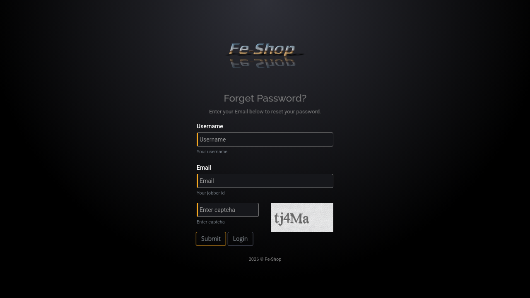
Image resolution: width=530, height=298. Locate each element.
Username (210, 126)
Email (204, 167)
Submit (214, 239)
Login (242, 239)
